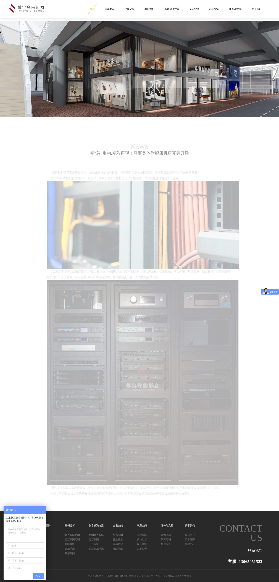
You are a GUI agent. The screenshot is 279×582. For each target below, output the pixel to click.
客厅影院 (94, 539)
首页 (92, 9)
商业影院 (142, 535)
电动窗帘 (118, 544)
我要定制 (166, 539)
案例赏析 (149, 9)
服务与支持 (235, 9)
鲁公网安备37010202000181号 (177, 576)
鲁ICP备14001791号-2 (130, 576)
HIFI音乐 (94, 544)
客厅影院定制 (72, 539)
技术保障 (190, 539)
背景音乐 (118, 539)
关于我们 (257, 9)
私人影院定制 (72, 535)
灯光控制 (118, 535)
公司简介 (190, 535)
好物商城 (166, 535)
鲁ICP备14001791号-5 (152, 576)
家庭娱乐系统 (96, 548)
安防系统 (118, 548)
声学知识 (110, 9)
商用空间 (214, 9)
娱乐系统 (70, 548)
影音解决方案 (171, 9)
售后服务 (166, 544)
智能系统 (70, 544)
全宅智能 (194, 9)
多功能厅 (142, 539)
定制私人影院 (96, 535)
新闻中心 (190, 544)
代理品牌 (130, 9)
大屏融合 (142, 548)
